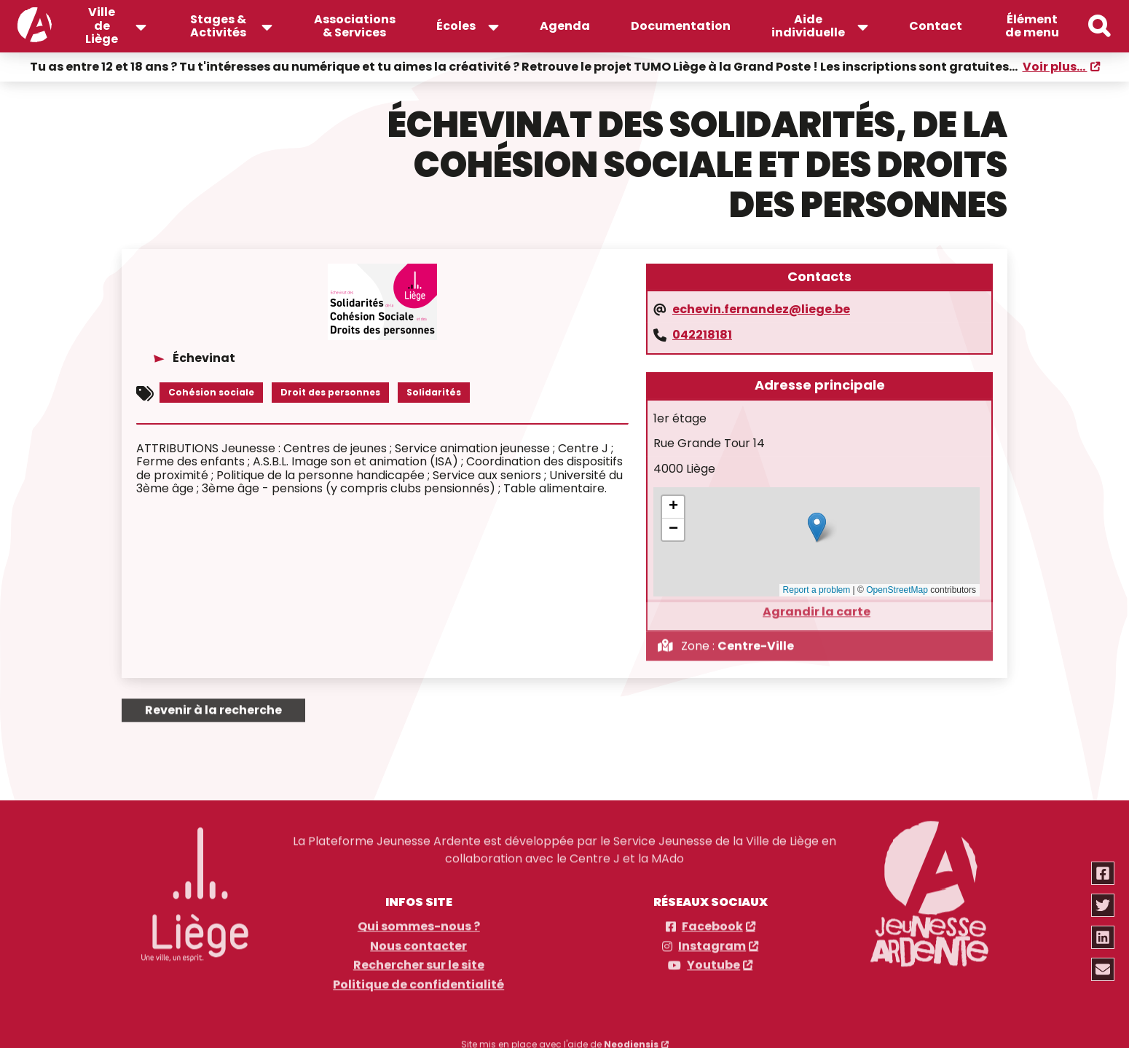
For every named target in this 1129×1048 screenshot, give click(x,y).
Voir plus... (1055, 66)
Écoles (456, 25)
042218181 (702, 332)
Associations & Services (355, 26)
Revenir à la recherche (213, 704)
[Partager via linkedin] (1103, 937)
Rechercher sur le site (418, 959)
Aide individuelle (808, 26)
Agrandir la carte (816, 605)
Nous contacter (418, 940)
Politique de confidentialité (418, 979)
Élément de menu (1032, 26)
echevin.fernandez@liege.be (761, 308)
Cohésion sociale (211, 391)
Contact (935, 25)
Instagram (712, 940)
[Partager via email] (1103, 969)
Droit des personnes (330, 391)
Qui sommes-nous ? (419, 921)
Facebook (712, 921)
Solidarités (433, 391)
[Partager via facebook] (1103, 873)
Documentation (681, 25)
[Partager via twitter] (1103, 905)
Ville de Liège (101, 25)
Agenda (565, 25)
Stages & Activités (218, 26)
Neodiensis (631, 1039)
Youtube (713, 959)
